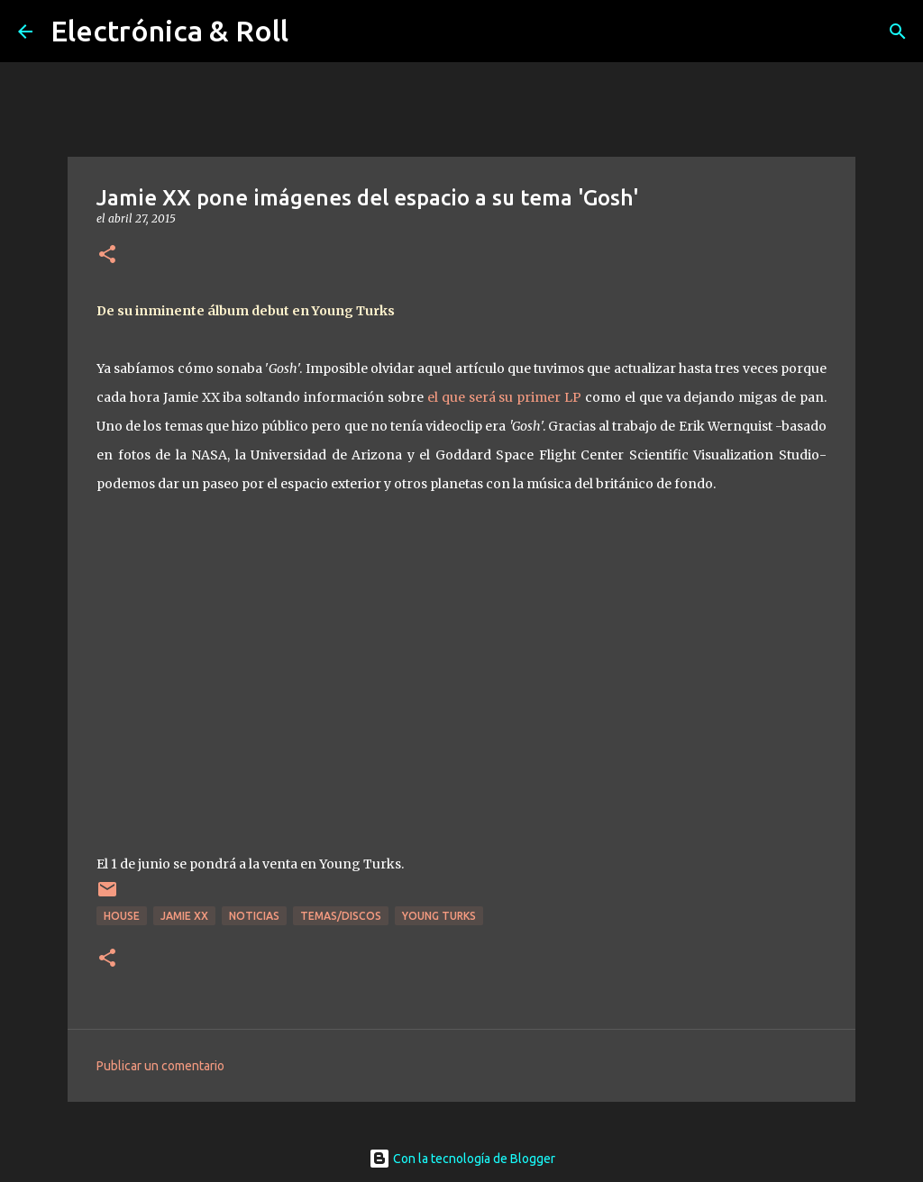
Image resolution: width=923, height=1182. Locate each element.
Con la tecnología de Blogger (462, 1158)
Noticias (254, 916)
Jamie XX (184, 916)
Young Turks (439, 916)
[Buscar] (898, 31)
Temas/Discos (340, 916)
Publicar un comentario (160, 1066)
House (122, 916)
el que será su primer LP (504, 397)
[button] (107, 255)
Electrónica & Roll (169, 30)
